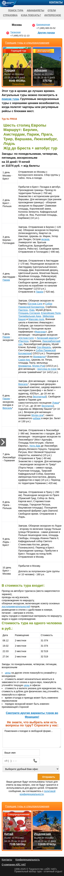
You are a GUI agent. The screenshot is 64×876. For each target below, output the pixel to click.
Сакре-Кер (24, 359)
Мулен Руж (38, 365)
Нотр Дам (35, 445)
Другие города (46, 32)
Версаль (7, 408)
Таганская (15, 32)
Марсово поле (36, 319)
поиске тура (10, 99)
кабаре (37, 418)
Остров (32, 303)
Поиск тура (15, 10)
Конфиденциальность (27, 859)
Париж (6, 280)
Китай (8, 834)
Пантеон (23, 310)
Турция (9, 70)
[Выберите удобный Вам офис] (31, 769)
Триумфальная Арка (29, 316)
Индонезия (42, 834)
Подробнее (18, 847)
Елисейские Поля (51, 313)
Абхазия (40, 70)
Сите (39, 303)
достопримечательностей (16, 606)
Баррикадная (43, 24)
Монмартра (24, 365)
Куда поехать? (31, 15)
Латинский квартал (47, 338)
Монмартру (39, 356)
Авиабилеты (35, 10)
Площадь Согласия (29, 313)
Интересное (52, 15)
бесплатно (47, 405)
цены (8, 672)
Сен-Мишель (44, 347)
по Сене (52, 369)
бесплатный (39, 396)
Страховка (10, 15)
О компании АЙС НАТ (14, 864)
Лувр (31, 310)
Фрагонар (40, 331)
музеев (45, 239)
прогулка (42, 369)
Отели (52, 10)
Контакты (56, 2)
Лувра (55, 402)
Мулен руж (37, 415)
